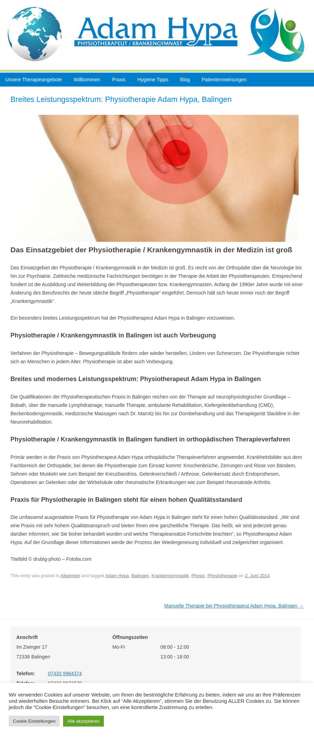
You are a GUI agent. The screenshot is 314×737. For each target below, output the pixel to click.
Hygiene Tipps (152, 79)
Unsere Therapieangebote (33, 79)
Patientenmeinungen (224, 79)
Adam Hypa (117, 575)
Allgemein (70, 575)
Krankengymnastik (170, 575)
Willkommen (87, 79)
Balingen (140, 575)
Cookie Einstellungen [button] (34, 721)
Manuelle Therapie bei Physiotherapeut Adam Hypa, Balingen (234, 606)
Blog (185, 79)
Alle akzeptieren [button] (83, 721)
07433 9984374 (65, 673)
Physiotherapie (222, 575)
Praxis (118, 79)
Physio (198, 575)
